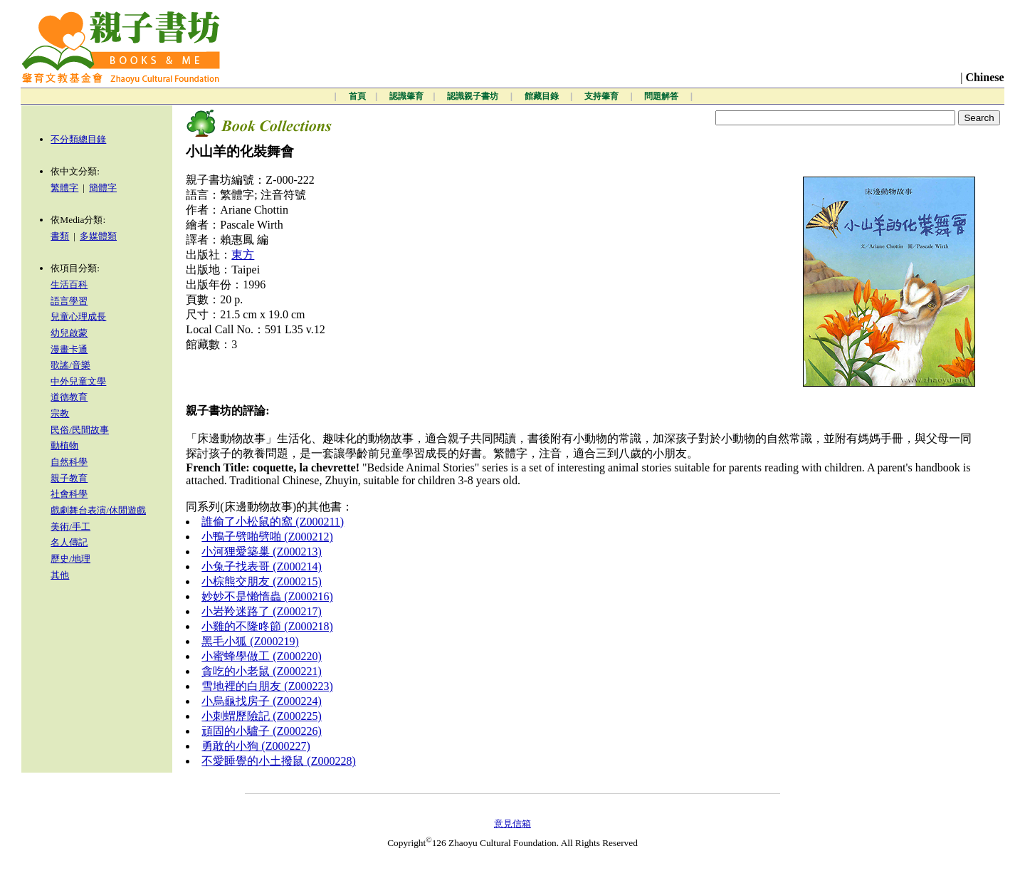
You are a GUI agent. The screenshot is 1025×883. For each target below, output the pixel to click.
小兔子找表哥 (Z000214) (261, 566)
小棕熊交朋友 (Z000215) (261, 581)
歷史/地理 (70, 558)
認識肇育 (406, 96)
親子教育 (69, 478)
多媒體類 (98, 236)
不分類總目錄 (78, 139)
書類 (60, 236)
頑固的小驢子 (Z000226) (261, 731)
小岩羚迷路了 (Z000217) (261, 611)
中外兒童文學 (78, 381)
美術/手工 (70, 526)
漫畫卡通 (69, 349)
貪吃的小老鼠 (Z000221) (261, 671)
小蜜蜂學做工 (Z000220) (261, 656)
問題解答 (662, 96)
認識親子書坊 (473, 96)
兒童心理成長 (78, 316)
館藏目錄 (543, 96)
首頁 (357, 96)
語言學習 (69, 301)
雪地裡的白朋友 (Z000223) (266, 686)
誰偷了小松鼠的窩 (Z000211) (272, 522)
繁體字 (64, 187)
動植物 (64, 445)
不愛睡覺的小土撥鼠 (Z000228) (278, 761)
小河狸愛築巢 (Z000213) (261, 551)
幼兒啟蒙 (69, 333)
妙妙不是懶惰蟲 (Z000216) (266, 596)
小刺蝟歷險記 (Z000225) (261, 716)
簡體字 (103, 187)
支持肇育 (602, 96)
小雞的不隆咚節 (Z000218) (266, 626)
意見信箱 (512, 823)
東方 (242, 255)
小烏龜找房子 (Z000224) (261, 701)
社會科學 (69, 493)
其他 (60, 575)
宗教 (60, 413)
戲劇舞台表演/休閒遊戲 (98, 510)
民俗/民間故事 (80, 429)
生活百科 (69, 284)
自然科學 (69, 461)
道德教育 (69, 397)
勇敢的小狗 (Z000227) (255, 746)
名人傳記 (69, 542)
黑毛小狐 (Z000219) (249, 641)
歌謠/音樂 (70, 365)
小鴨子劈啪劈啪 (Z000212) (266, 537)
